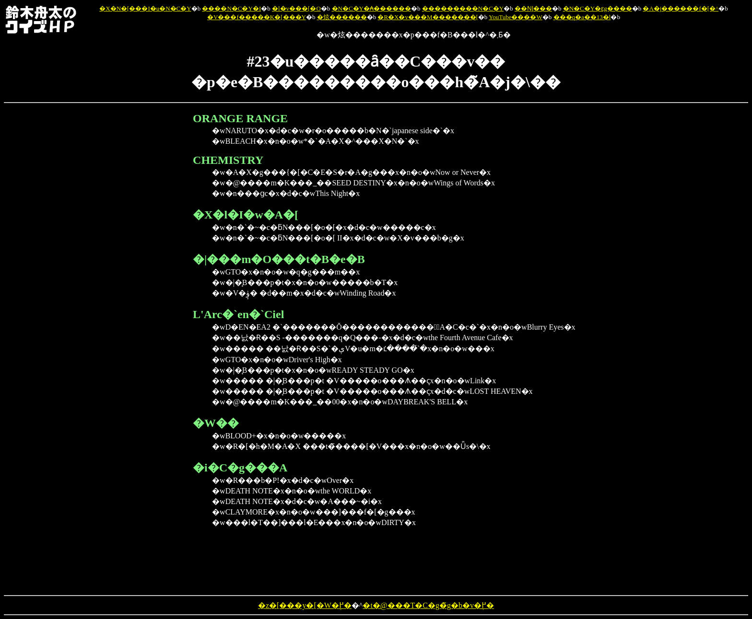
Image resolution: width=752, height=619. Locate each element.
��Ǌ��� (533, 8)
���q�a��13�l (582, 17)
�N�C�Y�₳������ (371, 8)
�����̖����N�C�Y (463, 8)
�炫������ (342, 17)
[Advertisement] (144, 256)
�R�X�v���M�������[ (427, 17)
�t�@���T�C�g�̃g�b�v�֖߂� (428, 605)
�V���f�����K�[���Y (256, 17)
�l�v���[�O (296, 8)
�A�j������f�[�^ (680, 8)
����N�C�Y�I (231, 8)
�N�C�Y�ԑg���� (597, 8)
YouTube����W (515, 17)
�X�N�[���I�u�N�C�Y (145, 8)
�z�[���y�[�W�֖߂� (305, 605)
